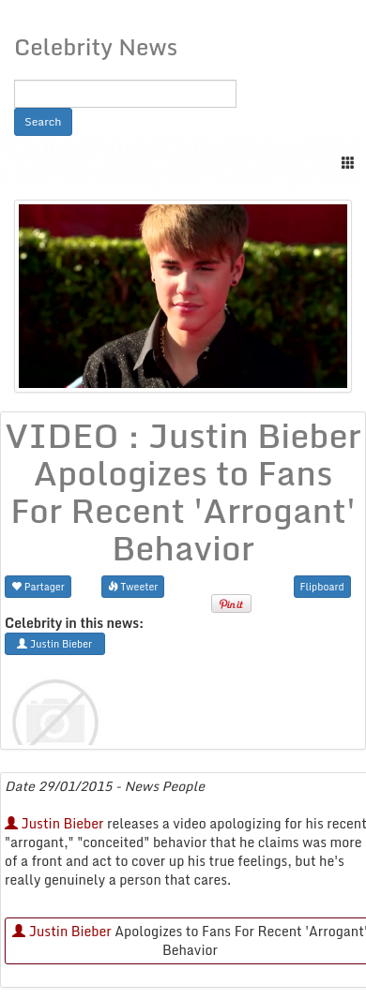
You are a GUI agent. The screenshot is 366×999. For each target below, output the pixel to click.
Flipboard (322, 586)
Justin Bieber (54, 823)
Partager (38, 586)
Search (43, 121)
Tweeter (133, 586)
